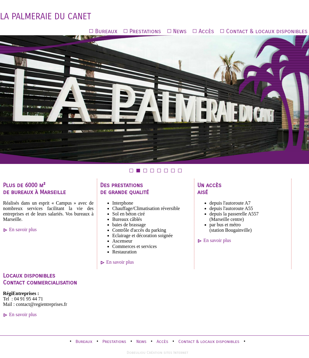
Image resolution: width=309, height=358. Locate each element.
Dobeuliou (136, 352)
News (180, 31)
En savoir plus (23, 229)
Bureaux (106, 31)
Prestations (145, 31)
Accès (206, 31)
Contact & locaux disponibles (266, 31)
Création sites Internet (167, 352)
